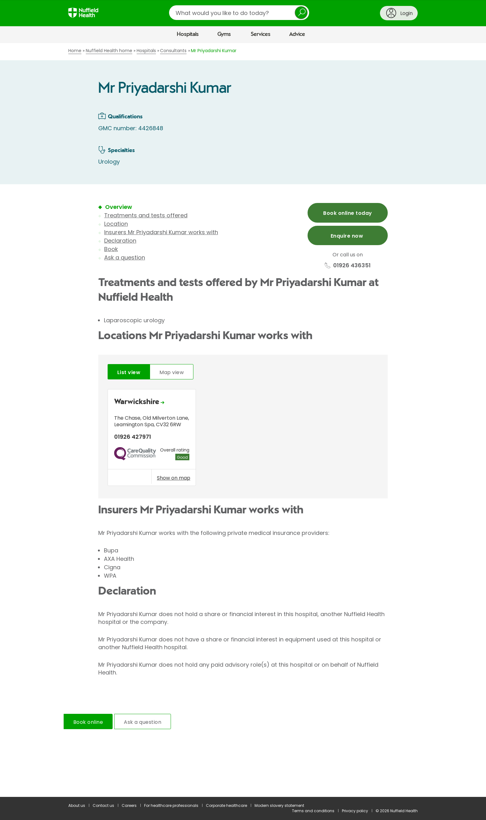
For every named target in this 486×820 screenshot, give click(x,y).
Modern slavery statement (279, 805)
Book (111, 249)
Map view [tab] (171, 372)
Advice (297, 34)
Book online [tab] (88, 722)
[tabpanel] (243, 439)
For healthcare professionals (171, 805)
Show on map (173, 477)
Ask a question (124, 257)
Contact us (103, 805)
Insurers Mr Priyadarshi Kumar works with (161, 232)
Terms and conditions (313, 810)
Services (260, 34)
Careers (129, 805)
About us (76, 805)
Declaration (120, 241)
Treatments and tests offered (145, 215)
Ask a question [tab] (142, 722)
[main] (243, 420)
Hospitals (188, 34)
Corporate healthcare (226, 805)
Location (116, 224)
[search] (239, 12)
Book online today (347, 213)
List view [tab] (128, 372)
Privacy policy (355, 810)
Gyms (224, 34)
